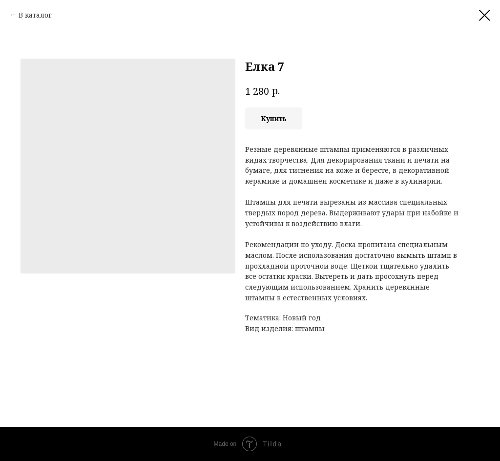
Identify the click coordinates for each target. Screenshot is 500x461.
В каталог (35, 15)
